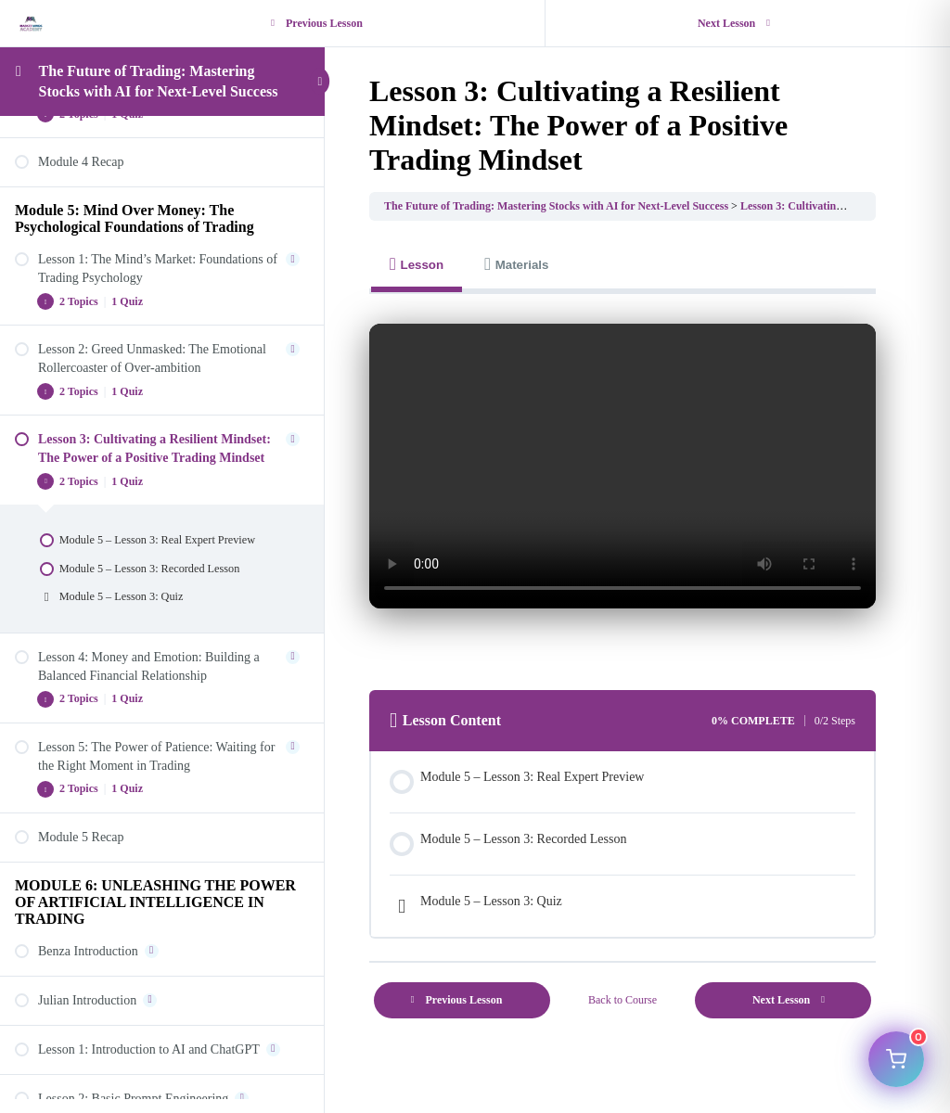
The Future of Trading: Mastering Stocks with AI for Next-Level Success (556, 205)
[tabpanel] (622, 481)
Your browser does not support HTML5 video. (622, 466)
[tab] (416, 265)
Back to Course (622, 999)
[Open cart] (896, 1059)
